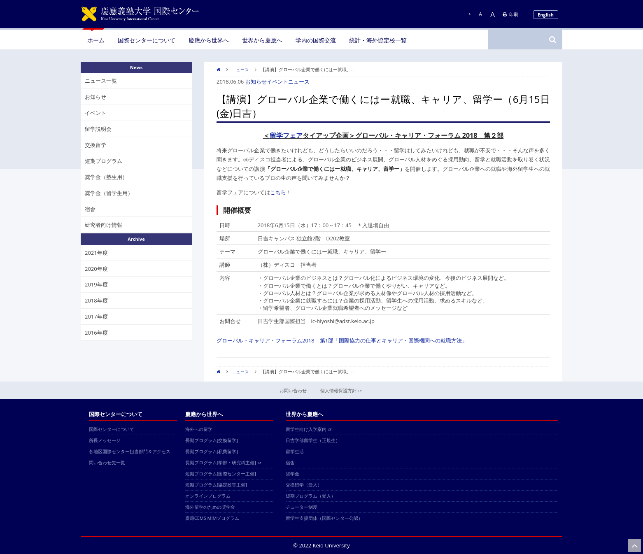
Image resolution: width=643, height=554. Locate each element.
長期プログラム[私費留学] (211, 451)
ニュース (240, 69)
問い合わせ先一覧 (107, 462)
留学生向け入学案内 (308, 429)
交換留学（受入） (304, 485)
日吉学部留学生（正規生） (313, 440)
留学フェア (286, 135)
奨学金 (292, 473)
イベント (277, 81)
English (546, 15)
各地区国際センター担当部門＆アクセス (129, 451)
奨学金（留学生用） (109, 193)
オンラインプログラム (208, 496)
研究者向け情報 (103, 224)
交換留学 (95, 145)
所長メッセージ (105, 440)
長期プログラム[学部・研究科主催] (223, 462)
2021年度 (96, 252)
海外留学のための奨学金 (210, 507)
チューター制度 (301, 507)
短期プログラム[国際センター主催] (220, 473)
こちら (278, 192)
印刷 (510, 14)
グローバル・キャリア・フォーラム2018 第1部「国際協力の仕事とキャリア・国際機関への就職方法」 (342, 340)
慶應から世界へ (209, 40)
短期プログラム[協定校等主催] (216, 485)
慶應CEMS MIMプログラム (212, 518)
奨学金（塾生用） (106, 177)
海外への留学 (198, 429)
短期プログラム (103, 161)
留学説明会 (98, 129)
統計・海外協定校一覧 (378, 40)
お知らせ (256, 81)
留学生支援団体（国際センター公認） (324, 518)
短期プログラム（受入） (310, 496)
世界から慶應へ (262, 40)
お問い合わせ (293, 390)
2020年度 (96, 268)
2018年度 (96, 300)
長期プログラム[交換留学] (211, 440)
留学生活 (295, 451)
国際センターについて (146, 40)
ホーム (96, 40)
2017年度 (96, 316)
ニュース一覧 (101, 80)
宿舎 (90, 209)
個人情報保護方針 (340, 390)
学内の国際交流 (316, 40)
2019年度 (96, 284)
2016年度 (96, 332)
